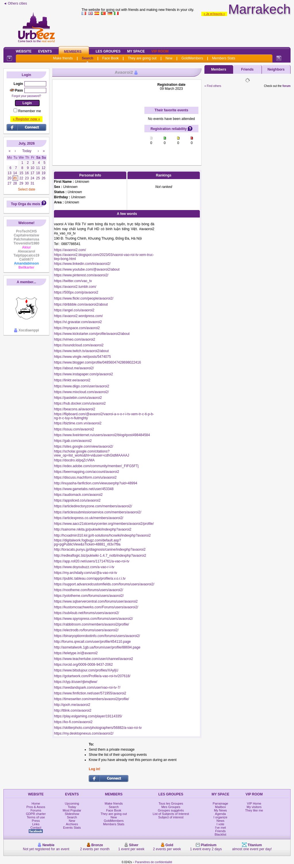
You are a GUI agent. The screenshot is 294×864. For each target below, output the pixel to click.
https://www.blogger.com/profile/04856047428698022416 (97, 362)
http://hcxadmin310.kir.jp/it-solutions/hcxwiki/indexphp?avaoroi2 (102, 535)
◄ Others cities (15, 3)
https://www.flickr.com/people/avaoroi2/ (83, 298)
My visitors (254, 807)
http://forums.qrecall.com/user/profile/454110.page (92, 642)
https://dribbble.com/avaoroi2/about (81, 304)
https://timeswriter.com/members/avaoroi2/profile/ (91, 699)
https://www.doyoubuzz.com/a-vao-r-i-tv (84, 567)
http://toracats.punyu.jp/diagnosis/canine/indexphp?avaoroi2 (100, 549)
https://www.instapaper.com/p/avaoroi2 (83, 374)
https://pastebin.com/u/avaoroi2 (78, 398)
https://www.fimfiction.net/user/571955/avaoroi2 (90, 693)
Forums (35, 810)
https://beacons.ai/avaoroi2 (74, 409)
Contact (35, 827)
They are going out (142, 58)
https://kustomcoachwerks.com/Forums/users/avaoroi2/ (96, 607)
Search (87, 58)
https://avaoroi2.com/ (70, 250)
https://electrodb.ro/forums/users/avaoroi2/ (86, 630)
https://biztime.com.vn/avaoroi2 (77, 423)
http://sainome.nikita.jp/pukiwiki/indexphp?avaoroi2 (92, 529)
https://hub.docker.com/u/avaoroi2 (80, 403)
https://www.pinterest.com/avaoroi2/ (81, 275)
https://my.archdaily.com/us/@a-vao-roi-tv (85, 573)
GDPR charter (36, 814)
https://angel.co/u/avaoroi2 (74, 310)
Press (36, 820)
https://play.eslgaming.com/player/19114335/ (88, 716)
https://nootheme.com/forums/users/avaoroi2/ (88, 590)
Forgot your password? (26, 96)
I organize (220, 817)
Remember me (29, 111)
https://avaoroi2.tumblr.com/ (75, 287)
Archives (72, 824)
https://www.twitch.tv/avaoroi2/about (81, 351)
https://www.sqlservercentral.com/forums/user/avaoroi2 (96, 601)
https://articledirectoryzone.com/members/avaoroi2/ (93, 506)
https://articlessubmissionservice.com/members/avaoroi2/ (97, 512)
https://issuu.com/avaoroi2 (74, 429)
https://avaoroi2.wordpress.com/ (78, 316)
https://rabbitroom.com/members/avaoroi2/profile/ (91, 624)
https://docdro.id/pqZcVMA (74, 460)
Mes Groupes (170, 807)
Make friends (63, 58)
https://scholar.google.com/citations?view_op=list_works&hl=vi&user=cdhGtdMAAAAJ (91, 453)
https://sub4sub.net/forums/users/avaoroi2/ (86, 613)
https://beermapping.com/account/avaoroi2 (86, 472)
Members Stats (223, 58)
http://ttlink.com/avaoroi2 (72, 710)
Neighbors (276, 69)
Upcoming (72, 803)
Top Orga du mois (25, 204)
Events (45, 51)
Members (73, 52)
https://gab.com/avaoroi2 (73, 441)
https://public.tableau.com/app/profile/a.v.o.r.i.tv (89, 578)
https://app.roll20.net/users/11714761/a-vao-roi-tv (91, 561)
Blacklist (220, 834)
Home (36, 803)
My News (220, 810)
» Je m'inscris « (214, 13)
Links (36, 824)
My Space (136, 51)
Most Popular (72, 810)
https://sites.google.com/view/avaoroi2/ (83, 446)
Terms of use (36, 817)
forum (287, 86)
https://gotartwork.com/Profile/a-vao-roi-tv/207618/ (92, 676)
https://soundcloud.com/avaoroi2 (79, 345)
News (220, 820)
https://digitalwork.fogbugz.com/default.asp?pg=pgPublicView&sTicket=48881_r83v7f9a (87, 542)
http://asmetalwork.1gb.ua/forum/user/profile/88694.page (97, 647)
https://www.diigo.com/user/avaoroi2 (81, 386)
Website (24, 51)
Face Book (110, 58)
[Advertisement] (186, 30)
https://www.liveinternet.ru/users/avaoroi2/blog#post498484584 (102, 435)
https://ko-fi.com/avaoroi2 (73, 722)
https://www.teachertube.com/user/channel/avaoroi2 (93, 659)
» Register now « (26, 119)
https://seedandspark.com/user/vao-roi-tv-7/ (87, 688)
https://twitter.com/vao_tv (73, 281)
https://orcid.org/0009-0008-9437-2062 (83, 665)
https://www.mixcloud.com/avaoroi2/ (81, 392)
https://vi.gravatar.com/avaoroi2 (78, 322)
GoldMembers (192, 58)
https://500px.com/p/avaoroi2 (76, 292)
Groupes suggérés (171, 810)
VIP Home (254, 803)
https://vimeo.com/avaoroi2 (74, 339)
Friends (247, 69)
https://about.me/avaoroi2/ (74, 368)
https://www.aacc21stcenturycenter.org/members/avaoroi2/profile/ (104, 524)
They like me (254, 810)
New (168, 58)
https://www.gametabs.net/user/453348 (83, 489)
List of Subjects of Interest (171, 814)
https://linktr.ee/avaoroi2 (72, 380)
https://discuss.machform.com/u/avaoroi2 (85, 477)
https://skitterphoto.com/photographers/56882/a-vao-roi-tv (98, 728)
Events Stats (72, 827)
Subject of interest (170, 817)
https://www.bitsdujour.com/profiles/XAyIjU (86, 670)
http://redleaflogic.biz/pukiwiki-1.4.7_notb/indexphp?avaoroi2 (100, 556)
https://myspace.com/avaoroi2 (77, 328)
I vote (220, 824)
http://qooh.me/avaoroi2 (72, 705)
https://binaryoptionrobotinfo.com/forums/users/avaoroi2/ (97, 636)
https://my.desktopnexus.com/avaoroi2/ (83, 733)
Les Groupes (108, 51)
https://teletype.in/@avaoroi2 (76, 653)
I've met (220, 827)
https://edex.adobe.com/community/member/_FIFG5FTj (96, 466)
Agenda (220, 814)
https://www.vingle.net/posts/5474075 (82, 357)
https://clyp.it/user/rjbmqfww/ (75, 682)
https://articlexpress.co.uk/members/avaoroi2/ (88, 518)
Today (72, 807)
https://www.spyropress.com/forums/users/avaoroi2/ (93, 619)
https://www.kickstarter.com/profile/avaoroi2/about (91, 334)
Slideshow (72, 814)
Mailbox (220, 807)
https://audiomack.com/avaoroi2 (78, 495)
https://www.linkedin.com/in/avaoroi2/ (82, 264)
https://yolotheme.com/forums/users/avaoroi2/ (89, 596)
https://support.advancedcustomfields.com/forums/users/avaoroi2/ (104, 584)
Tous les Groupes (170, 803)
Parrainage (220, 803)
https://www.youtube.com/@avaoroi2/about (86, 269)
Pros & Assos (35, 807)
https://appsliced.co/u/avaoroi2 (77, 500)
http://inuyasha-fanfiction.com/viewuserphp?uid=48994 (95, 483)
